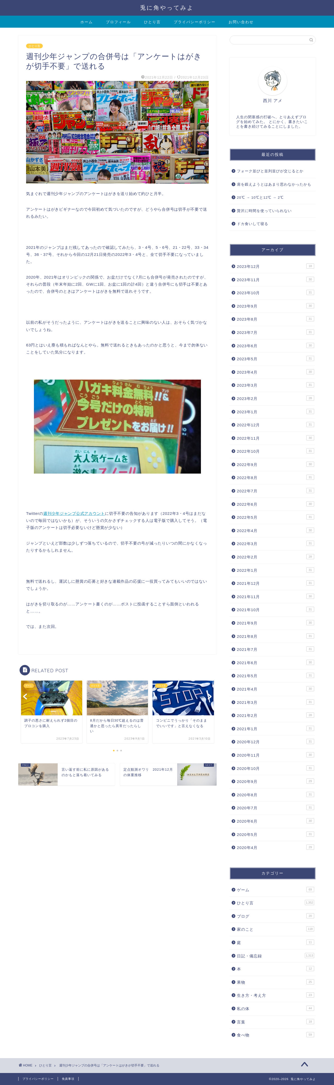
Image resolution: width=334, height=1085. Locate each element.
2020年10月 (275, 768)
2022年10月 (275, 450)
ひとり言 (152, 22)
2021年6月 (275, 662)
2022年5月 (275, 517)
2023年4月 (275, 371)
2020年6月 (275, 820)
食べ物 (275, 1034)
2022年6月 (275, 503)
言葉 (275, 1021)
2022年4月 (275, 530)
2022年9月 (275, 464)
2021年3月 (275, 702)
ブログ (275, 915)
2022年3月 (275, 543)
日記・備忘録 (275, 955)
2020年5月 (275, 834)
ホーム (86, 22)
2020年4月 (275, 847)
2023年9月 (275, 305)
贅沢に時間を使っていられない (264, 211)
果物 (275, 981)
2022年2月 (275, 556)
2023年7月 (275, 332)
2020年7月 (275, 807)
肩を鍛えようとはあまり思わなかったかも (274, 184)
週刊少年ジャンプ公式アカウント (74, 513)
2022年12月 (275, 424)
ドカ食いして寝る (252, 224)
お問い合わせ (241, 22)
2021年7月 (275, 649)
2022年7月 (275, 490)
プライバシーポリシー (195, 22)
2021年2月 (275, 715)
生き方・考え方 (275, 995)
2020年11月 (275, 754)
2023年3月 (275, 384)
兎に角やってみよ (167, 7)
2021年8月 (275, 636)
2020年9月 (275, 781)
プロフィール (118, 22)
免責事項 (68, 1078)
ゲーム (275, 889)
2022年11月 (275, 437)
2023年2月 (275, 398)
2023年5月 (275, 358)
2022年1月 (275, 570)
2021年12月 (275, 583)
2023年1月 (275, 411)
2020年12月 (275, 741)
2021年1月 (275, 728)
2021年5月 (275, 675)
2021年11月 (275, 596)
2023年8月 (275, 318)
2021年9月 (275, 622)
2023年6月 (275, 345)
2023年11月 (275, 279)
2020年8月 (275, 794)
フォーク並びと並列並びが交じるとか (270, 171)
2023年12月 (275, 266)
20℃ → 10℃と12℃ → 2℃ (260, 197)
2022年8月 (275, 477)
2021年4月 (275, 688)
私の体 (275, 1008)
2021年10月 (275, 609)
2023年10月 (275, 292)
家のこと (275, 928)
